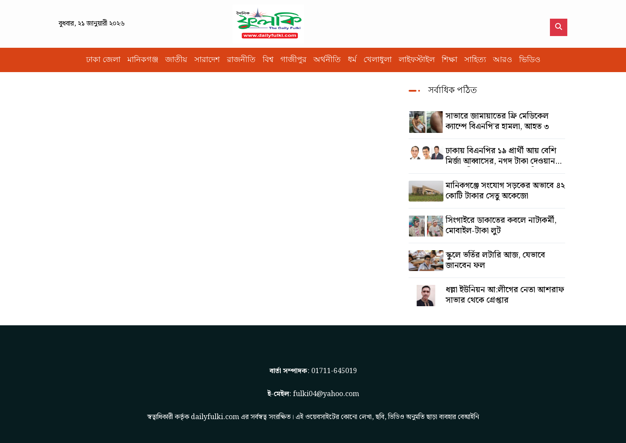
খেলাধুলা (377, 60)
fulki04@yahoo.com (326, 394)
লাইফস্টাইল (417, 60)
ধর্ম (352, 60)
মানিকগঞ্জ (142, 60)
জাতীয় (176, 60)
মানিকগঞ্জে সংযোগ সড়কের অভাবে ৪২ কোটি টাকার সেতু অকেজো (505, 191)
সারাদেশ (207, 60)
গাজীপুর (293, 60)
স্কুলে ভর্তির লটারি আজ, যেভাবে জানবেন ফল (495, 260)
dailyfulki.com (215, 417)
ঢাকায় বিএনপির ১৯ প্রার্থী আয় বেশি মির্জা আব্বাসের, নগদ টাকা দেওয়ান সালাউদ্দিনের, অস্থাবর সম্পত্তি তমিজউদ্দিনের (501, 156)
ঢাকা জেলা (103, 60)
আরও (502, 60)
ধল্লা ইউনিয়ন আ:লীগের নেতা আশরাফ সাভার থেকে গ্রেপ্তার (505, 295)
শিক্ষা (449, 60)
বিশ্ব (268, 60)
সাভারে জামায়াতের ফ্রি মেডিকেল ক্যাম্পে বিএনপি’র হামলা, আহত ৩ (497, 121)
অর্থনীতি (327, 60)
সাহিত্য (475, 60)
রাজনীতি (241, 60)
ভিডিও (529, 60)
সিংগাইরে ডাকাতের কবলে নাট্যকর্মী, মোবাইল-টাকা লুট (501, 225)
